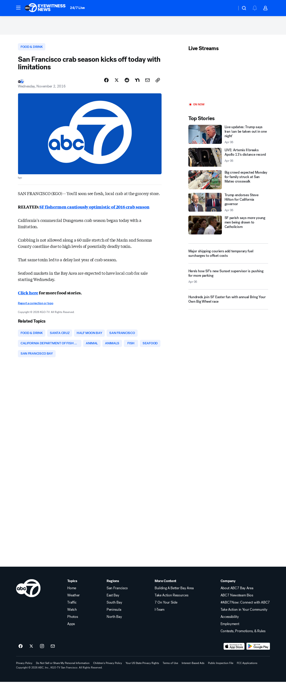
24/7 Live (77, 7)
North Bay (114, 620)
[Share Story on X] (116, 82)
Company (228, 584)
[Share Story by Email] (147, 82)
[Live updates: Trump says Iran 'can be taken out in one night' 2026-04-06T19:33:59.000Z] (228, 136)
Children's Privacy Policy (107, 666)
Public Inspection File (220, 666)
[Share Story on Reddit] (127, 82)
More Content (165, 584)
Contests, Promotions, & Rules (243, 634)
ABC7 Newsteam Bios (237, 598)
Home (71, 591)
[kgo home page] (28, 591)
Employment (230, 627)
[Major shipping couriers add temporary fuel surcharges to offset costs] (228, 255)
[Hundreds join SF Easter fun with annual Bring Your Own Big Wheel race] (228, 302)
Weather (73, 598)
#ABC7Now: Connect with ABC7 (245, 605)
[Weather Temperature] (230, 8)
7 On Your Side (166, 605)
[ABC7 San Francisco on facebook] (20, 649)
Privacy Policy (24, 666)
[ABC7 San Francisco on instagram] (42, 649)
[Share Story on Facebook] (106, 82)
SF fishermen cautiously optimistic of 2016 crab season (94, 209)
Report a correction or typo (35, 305)
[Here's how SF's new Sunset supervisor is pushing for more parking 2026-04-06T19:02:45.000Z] (228, 280)
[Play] (228, 78)
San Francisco (117, 591)
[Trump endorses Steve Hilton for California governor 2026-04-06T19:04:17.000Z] (228, 203)
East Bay (113, 598)
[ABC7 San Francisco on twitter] (31, 649)
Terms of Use (170, 666)
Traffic (72, 605)
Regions (113, 584)
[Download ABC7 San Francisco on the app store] (234, 649)
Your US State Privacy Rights (142, 666)
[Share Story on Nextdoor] (137, 82)
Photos (72, 620)
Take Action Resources (171, 598)
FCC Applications (247, 666)
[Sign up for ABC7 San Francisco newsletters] (52, 649)
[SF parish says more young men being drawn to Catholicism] (228, 226)
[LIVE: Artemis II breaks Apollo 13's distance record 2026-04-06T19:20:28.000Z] (228, 158)
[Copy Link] (158, 82)
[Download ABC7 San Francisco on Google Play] (258, 649)
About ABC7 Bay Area (237, 591)
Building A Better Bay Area (174, 591)
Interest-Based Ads (193, 666)
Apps (71, 627)
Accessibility (230, 620)
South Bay (114, 605)
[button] (18, 7)
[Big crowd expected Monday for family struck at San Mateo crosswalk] (228, 181)
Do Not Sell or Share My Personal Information (63, 666)
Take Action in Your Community (244, 613)
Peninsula (114, 613)
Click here (28, 295)
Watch (72, 613)
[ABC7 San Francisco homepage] (45, 8)
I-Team (159, 613)
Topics (72, 584)
